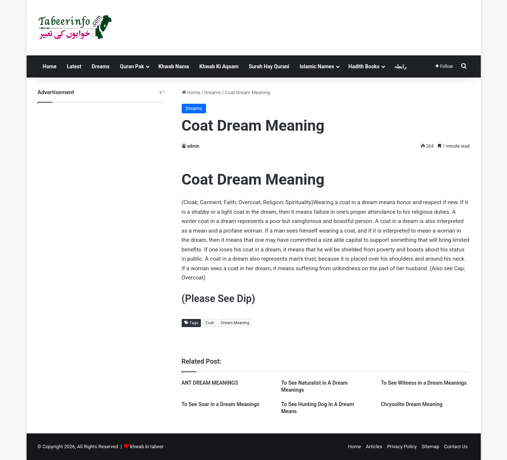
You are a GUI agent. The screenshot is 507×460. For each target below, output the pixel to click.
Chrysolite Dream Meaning (411, 404)
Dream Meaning (235, 322)
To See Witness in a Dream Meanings (423, 383)
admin (193, 146)
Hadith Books (364, 66)
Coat (209, 322)
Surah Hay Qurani (269, 66)
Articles (374, 446)
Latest (74, 66)
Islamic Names (316, 66)
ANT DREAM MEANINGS (210, 383)
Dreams (100, 66)
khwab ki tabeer (147, 446)
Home (49, 66)
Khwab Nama (173, 66)
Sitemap (430, 446)
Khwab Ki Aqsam (219, 66)
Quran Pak (132, 66)
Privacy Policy (402, 446)
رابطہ (400, 66)
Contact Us (456, 446)
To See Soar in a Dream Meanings (221, 404)
